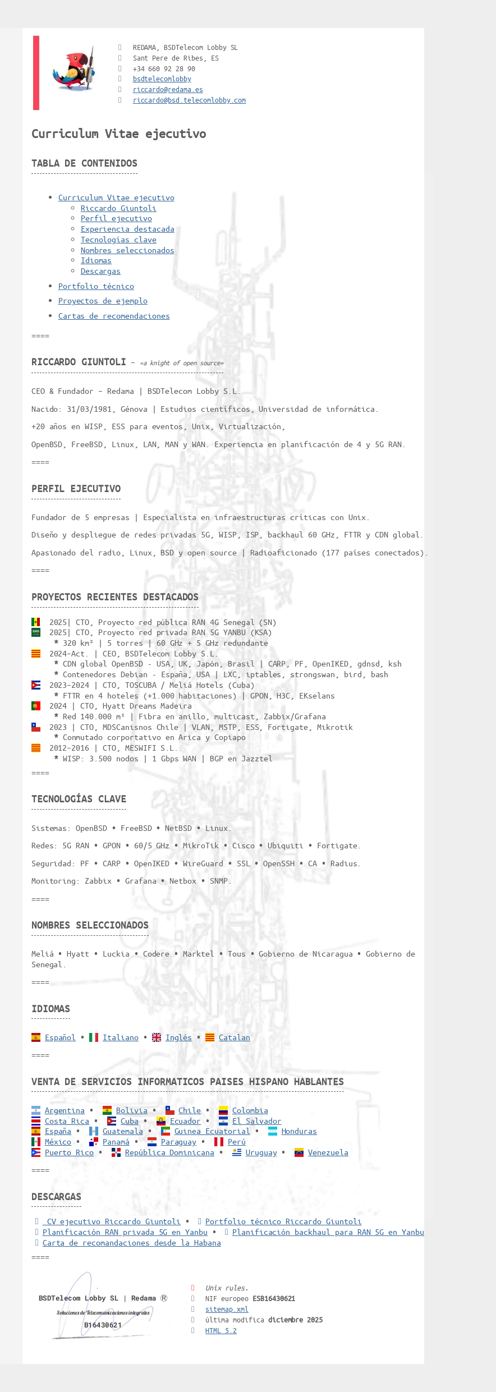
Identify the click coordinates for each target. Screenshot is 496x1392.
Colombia (250, 1110)
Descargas (101, 270)
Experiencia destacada (127, 228)
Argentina (65, 1110)
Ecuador (185, 1120)
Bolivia (132, 1110)
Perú (237, 1141)
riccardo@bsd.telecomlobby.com (189, 99)
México (58, 1141)
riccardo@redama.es (168, 89)
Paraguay (179, 1141)
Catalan (234, 1037)
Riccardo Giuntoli (119, 208)
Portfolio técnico (96, 286)
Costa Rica (67, 1120)
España (58, 1130)
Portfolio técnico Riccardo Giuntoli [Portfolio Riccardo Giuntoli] (277, 1221)
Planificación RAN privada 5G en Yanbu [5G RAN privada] (119, 1231)
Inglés (179, 1037)
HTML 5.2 (221, 1330)
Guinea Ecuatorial (212, 1130)
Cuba (130, 1120)
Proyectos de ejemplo (103, 300)
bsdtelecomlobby (162, 78)
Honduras (300, 1130)
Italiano (121, 1037)
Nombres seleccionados (127, 250)
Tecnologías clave (119, 239)
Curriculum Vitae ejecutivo (116, 197)
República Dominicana (169, 1152)
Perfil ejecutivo (116, 218)
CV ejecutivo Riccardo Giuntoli (106, 1221)
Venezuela (328, 1152)
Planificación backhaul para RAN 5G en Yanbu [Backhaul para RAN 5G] (322, 1231)
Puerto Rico (69, 1152)
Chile (189, 1110)
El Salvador (257, 1120)
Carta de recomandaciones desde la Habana (126, 1242)
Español (60, 1037)
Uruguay (261, 1152)
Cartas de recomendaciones (114, 315)
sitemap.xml (227, 1308)
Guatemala (123, 1130)
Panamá (116, 1141)
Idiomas (96, 260)
